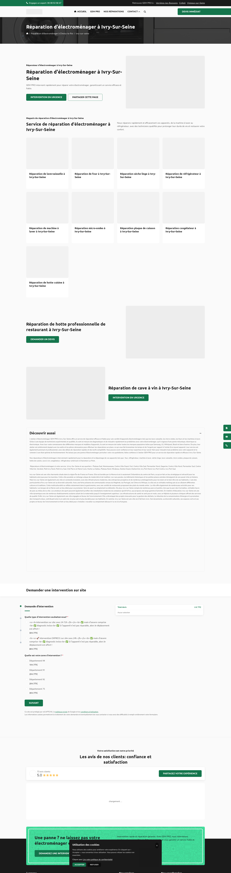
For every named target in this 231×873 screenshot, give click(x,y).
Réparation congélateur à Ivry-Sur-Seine (181, 230)
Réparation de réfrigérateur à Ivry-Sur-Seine (183, 175)
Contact (133, 11)
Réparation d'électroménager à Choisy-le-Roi (52, 33)
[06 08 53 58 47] (227, 445)
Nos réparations (114, 11)
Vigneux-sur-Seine (196, 3)
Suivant (34, 707)
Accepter (79, 865)
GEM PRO (95, 11)
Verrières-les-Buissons (167, 3)
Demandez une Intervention (56, 858)
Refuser (94, 865)
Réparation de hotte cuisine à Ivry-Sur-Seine (46, 284)
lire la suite (94, 813)
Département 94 (37, 667)
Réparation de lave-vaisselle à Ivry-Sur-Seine (47, 175)
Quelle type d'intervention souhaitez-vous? (46, 621)
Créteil (182, 3)
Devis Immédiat (191, 11)
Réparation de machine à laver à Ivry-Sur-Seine (44, 230)
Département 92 (37, 686)
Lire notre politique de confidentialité (97, 859)
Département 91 (37, 676)
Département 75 (37, 695)
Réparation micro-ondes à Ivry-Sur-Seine (90, 230)
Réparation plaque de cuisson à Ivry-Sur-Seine (137, 230)
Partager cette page (85, 97)
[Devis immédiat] (227, 428)
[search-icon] (145, 11)
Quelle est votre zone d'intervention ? (44, 660)
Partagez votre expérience (180, 778)
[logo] (34, 11)
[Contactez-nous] (227, 436)
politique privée (61, 716)
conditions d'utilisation (89, 716)
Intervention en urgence (46, 97)
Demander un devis (43, 339)
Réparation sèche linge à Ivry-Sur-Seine (138, 175)
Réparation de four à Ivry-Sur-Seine (92, 175)
